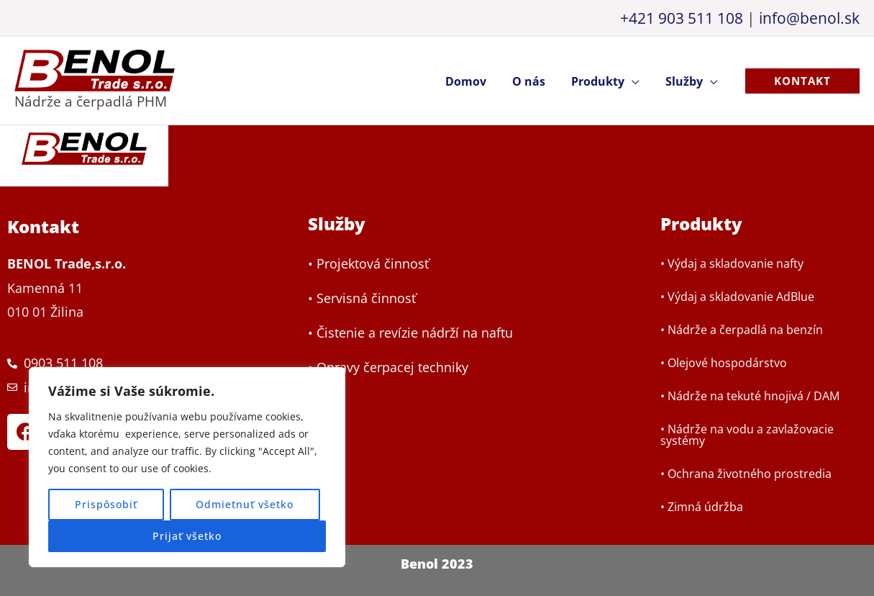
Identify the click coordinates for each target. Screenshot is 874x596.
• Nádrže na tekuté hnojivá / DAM (749, 396)
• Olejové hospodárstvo (723, 363)
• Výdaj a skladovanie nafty (732, 263)
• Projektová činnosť (368, 264)
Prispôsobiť (106, 504)
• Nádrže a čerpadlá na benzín (741, 330)
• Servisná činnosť (362, 298)
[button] (802, 81)
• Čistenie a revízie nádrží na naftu (410, 333)
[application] (636, 81)
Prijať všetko (187, 536)
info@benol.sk (809, 18)
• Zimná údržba (701, 507)
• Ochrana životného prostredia (746, 474)
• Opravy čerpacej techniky (388, 367)
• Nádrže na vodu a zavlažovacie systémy (747, 434)
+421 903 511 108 (681, 18)
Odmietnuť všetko (244, 504)
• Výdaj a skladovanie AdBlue (737, 296)
